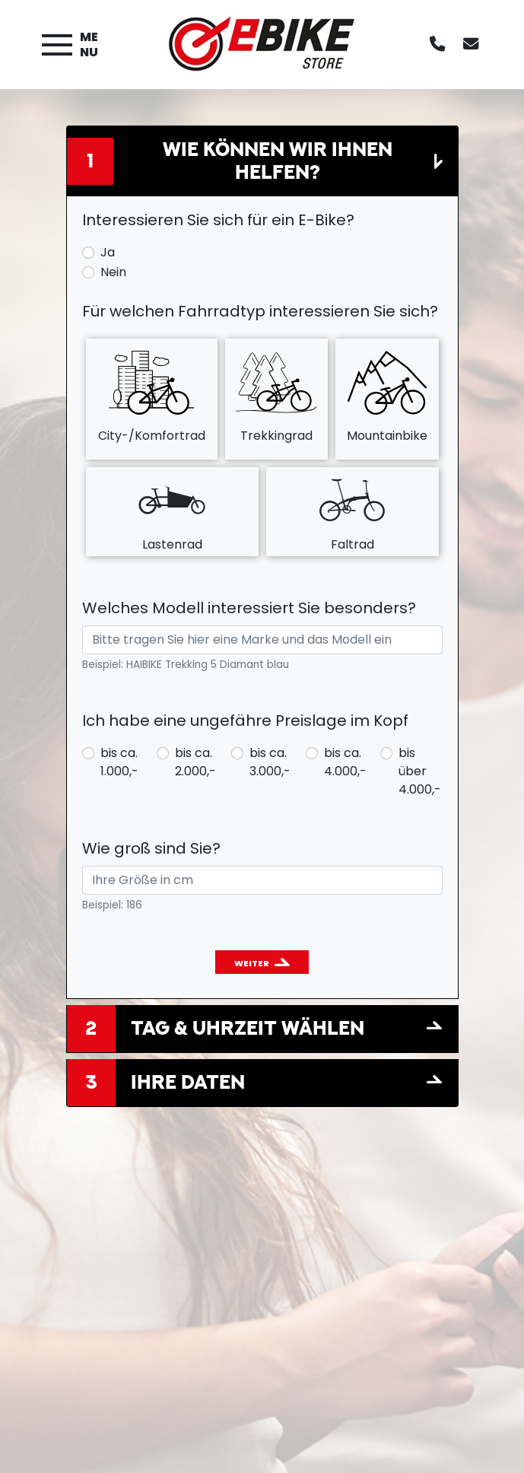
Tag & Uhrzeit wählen (247, 1028)
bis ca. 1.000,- (119, 762)
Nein (113, 272)
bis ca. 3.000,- (270, 762)
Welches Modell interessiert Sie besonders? (249, 608)
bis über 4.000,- (420, 771)
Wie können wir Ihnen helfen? (277, 160)
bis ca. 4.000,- (345, 762)
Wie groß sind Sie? (151, 848)
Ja (107, 252)
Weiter (251, 963)
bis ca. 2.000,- (195, 762)
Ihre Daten (188, 1082)
